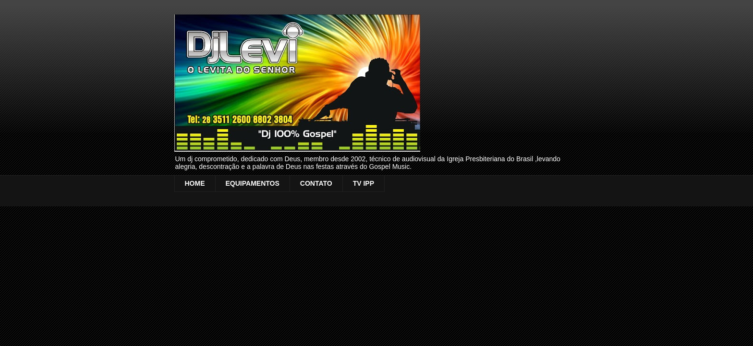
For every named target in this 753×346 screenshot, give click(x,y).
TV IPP (363, 183)
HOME (195, 183)
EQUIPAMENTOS (252, 183)
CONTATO (316, 183)
